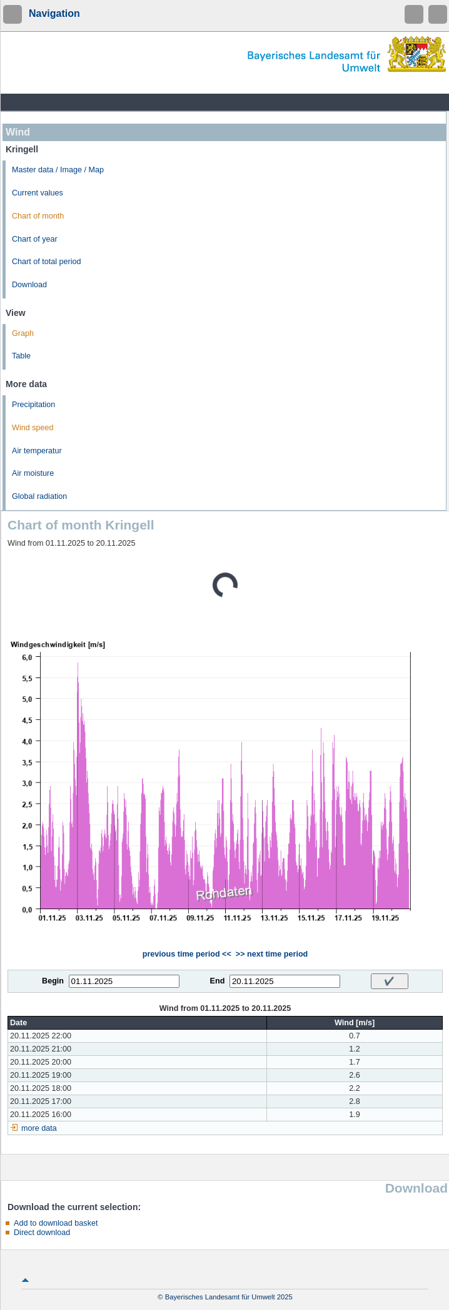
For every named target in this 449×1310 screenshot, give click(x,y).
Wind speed (33, 427)
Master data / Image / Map (58, 169)
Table (21, 356)
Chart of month (38, 216)
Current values (37, 193)
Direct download (42, 1232)
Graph (23, 333)
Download (29, 284)
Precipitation (33, 404)
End (217, 981)
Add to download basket (56, 1223)
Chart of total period (46, 261)
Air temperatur (37, 450)
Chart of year (35, 239)
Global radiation (39, 496)
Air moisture (33, 473)
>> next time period (272, 954)
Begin (53, 981)
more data (39, 1128)
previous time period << (187, 954)
